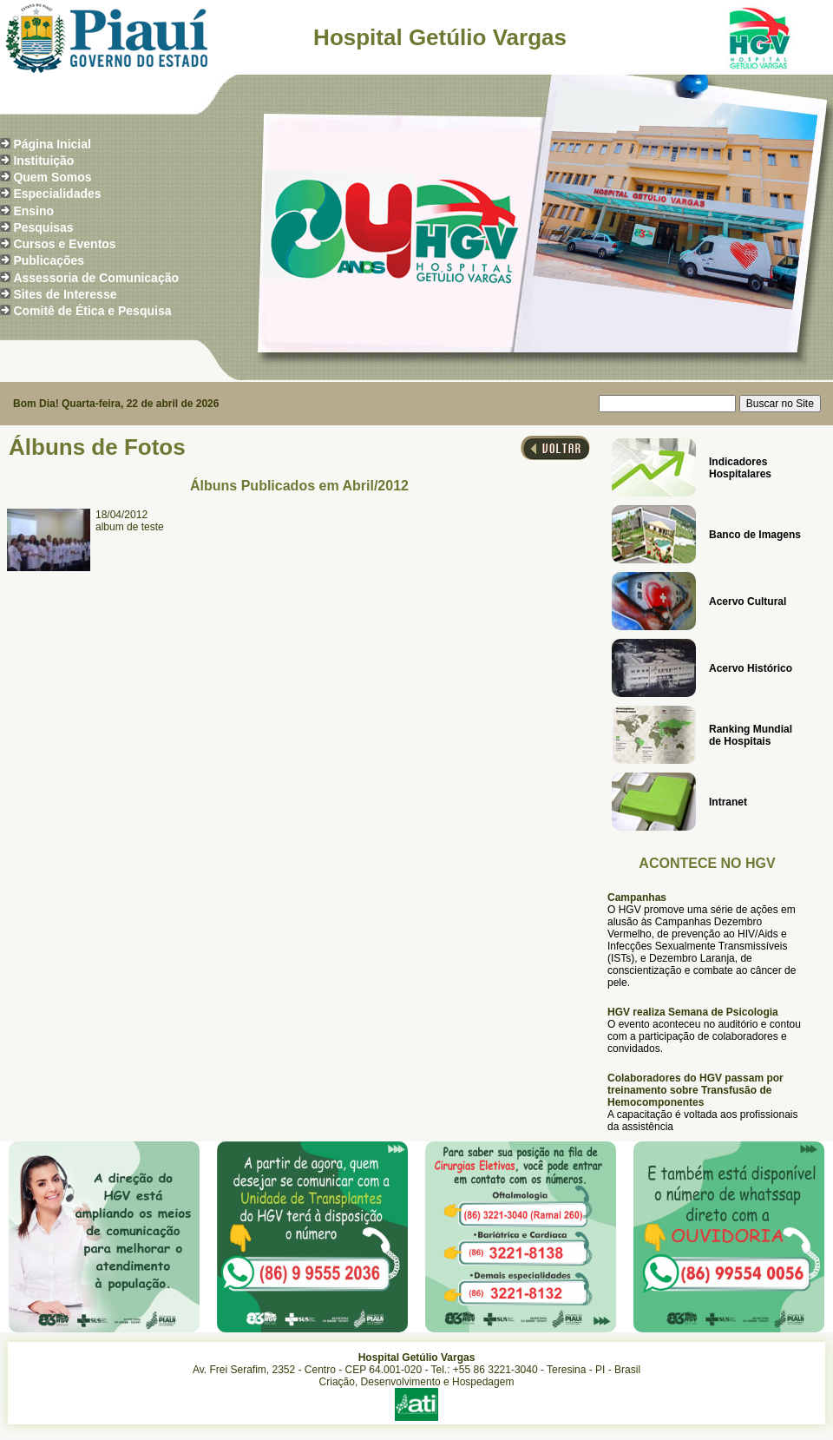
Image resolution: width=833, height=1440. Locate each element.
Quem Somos (52, 177)
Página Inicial (51, 144)
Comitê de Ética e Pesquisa (92, 311)
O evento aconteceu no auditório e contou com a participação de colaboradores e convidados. (704, 1036)
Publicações (48, 260)
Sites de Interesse (64, 294)
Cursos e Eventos (64, 244)
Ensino (33, 211)
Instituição (43, 161)
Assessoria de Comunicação (96, 278)
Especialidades (57, 194)
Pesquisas (43, 227)
